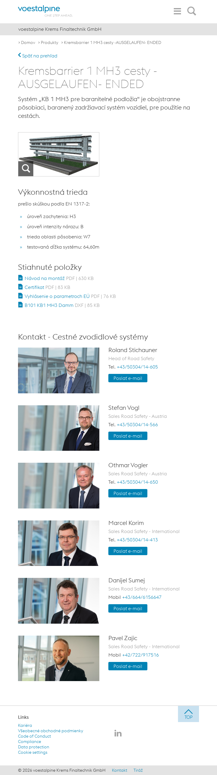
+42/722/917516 (140, 655)
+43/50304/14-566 (137, 424)
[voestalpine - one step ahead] (45, 11)
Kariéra (25, 725)
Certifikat (47, 287)
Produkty (49, 42)
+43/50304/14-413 (137, 540)
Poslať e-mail (127, 378)
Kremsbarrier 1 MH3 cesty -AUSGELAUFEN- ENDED (112, 42)
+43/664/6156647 (141, 597)
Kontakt (119, 770)
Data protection (33, 747)
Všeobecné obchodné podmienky (50, 730)
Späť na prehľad (37, 56)
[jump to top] (188, 714)
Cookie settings (32, 752)
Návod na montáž (59, 278)
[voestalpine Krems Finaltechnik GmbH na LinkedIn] (118, 733)
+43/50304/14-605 (137, 367)
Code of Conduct (34, 736)
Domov (28, 42)
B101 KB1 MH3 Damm (62, 305)
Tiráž (138, 770)
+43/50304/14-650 (137, 482)
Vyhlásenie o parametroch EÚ (70, 296)
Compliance (29, 741)
